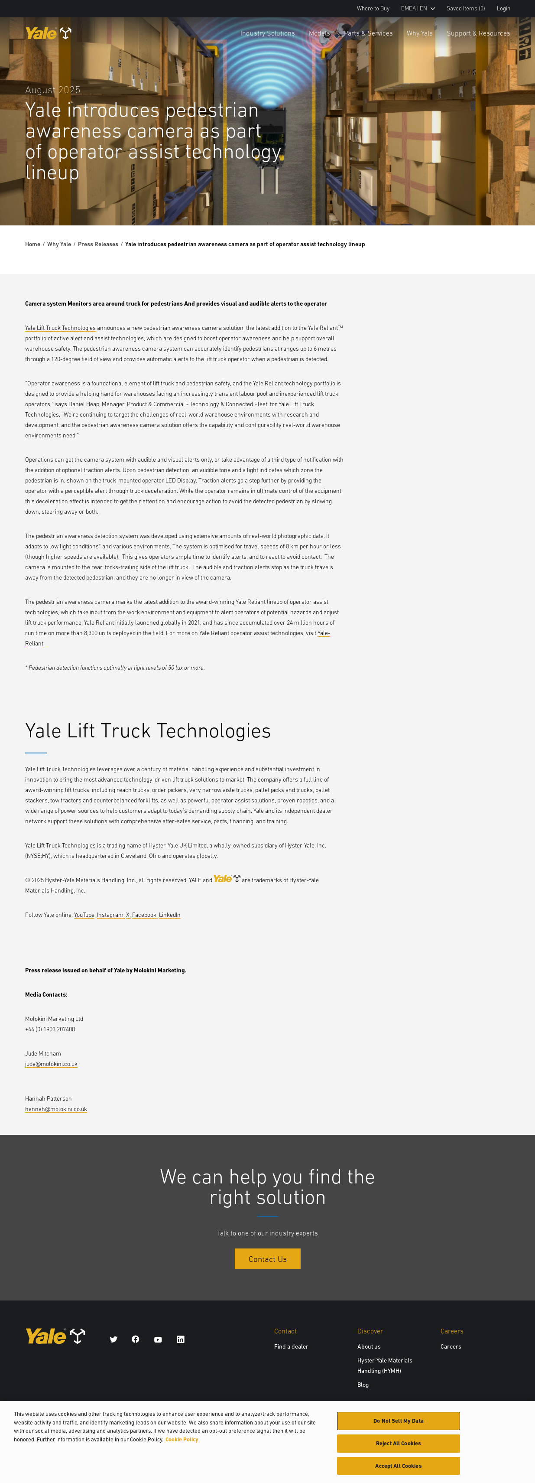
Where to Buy (373, 8)
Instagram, (111, 914)
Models (319, 33)
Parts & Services (368, 33)
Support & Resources (478, 33)
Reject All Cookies (398, 1448)
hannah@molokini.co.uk (56, 1108)
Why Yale (420, 33)
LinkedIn (170, 914)
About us (369, 1346)
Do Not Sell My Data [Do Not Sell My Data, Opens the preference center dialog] (398, 1426)
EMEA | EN (418, 8)
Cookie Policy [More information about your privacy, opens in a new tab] (181, 1444)
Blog (363, 1384)
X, (128, 914)
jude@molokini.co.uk (51, 1063)
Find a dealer (291, 1346)
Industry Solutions (267, 33)
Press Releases (98, 244)
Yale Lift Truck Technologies (60, 327)
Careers (451, 1346)
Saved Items (466, 8)
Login (503, 8)
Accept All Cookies (398, 1470)
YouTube (84, 914)
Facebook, (145, 914)
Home (32, 244)
